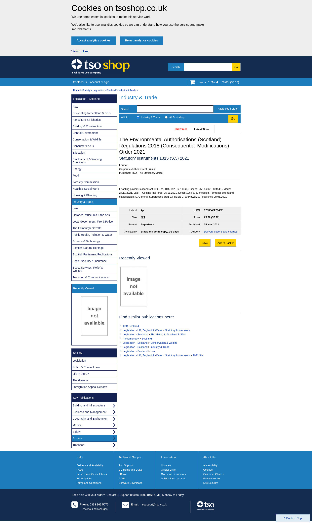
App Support (126, 465)
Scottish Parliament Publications (92, 254)
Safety (77, 431)
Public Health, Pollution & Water (92, 234)
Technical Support (130, 457)
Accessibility (210, 465)
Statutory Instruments (177, 330)
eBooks (123, 474)
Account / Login (99, 82)
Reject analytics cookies (141, 40)
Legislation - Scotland (104, 90)
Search (176, 67)
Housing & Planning (85, 195)
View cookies (79, 51)
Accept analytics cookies (93, 40)
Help (79, 457)
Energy (77, 169)
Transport (78, 444)
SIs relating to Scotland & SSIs (168, 334)
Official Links (168, 469)
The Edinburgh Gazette (87, 228)
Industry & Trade (127, 90)
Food (76, 175)
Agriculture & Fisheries (87, 119)
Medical (77, 425)
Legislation (79, 360)
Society (86, 90)
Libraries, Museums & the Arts (91, 215)
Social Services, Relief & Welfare (88, 269)
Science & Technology (86, 241)
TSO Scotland (131, 326)
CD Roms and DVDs (130, 469)
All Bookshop (176, 117)
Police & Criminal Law (86, 367)
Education (79, 152)
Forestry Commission (86, 182)
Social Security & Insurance (90, 261)
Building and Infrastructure (89, 405)
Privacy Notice (211, 478)
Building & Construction (87, 126)
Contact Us (80, 82)
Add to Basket (225, 242)
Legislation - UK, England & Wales (142, 330)
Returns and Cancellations (91, 474)
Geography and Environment (90, 418)
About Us (209, 457)
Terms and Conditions (88, 482)
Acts (75, 106)
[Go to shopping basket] (218, 83)
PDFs (122, 478)
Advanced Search (228, 108)
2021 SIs (198, 355)
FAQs (79, 469)
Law (152, 351)
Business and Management (89, 412)
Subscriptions (84, 478)
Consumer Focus (83, 146)
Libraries (166, 465)
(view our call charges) (95, 508)
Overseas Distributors (173, 474)
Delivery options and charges (220, 231)
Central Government (85, 132)
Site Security (210, 482)
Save (205, 242)
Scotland (147, 338)
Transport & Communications (91, 277)
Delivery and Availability (89, 465)
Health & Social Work (86, 188)
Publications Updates (173, 478)
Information (168, 457)
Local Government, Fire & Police (93, 221)
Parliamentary (131, 338)
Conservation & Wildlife (163, 342)
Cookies (208, 469)
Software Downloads (130, 482)
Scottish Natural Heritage (88, 247)
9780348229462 (213, 210)
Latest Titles (201, 129)
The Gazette (80, 380)
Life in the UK (81, 373)
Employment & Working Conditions (87, 161)
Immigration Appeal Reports (90, 387)
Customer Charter (213, 474)
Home (76, 90)
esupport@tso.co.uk (154, 504)
